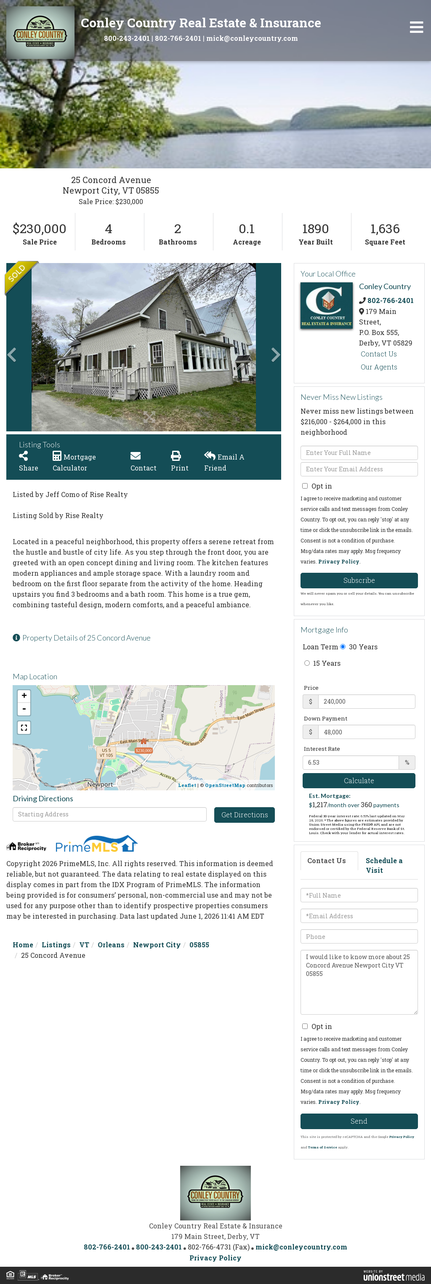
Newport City (157, 944)
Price (311, 687)
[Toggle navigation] (417, 27)
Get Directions (244, 814)
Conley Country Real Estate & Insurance (201, 22)
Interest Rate (322, 748)
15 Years (322, 663)
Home (23, 944)
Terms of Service (322, 1147)
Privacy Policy (338, 561)
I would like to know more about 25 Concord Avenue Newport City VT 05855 (359, 982)
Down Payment (325, 718)
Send (359, 1121)
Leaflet (187, 785)
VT (84, 944)
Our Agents (379, 366)
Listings (56, 944)
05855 (199, 944)
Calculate (359, 780)
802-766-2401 (178, 38)
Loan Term (320, 646)
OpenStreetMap (225, 785)
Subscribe (359, 580)
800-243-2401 (127, 38)
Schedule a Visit (384, 865)
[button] (37, 347)
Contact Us (379, 353)
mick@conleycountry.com (252, 38)
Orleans (111, 944)
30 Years (359, 646)
